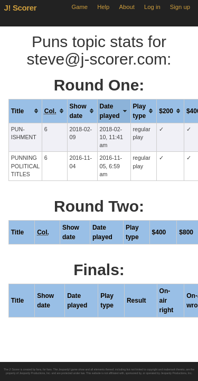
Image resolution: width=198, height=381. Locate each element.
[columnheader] (25, 111)
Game (79, 7)
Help (103, 7)
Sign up (180, 7)
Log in (152, 7)
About (127, 7)
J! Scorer (20, 7)
